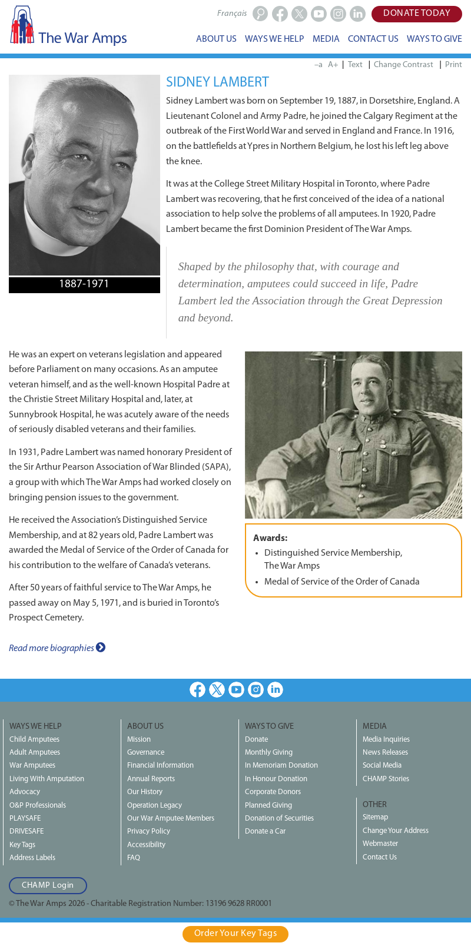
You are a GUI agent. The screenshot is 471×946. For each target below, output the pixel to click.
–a (318, 65)
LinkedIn (275, 690)
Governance (145, 752)
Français (232, 13)
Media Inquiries (386, 739)
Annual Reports (151, 779)
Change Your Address (396, 831)
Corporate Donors (273, 792)
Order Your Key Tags (235, 933)
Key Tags (22, 845)
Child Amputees (34, 739)
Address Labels (32, 858)
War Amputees (32, 765)
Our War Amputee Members (170, 818)
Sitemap (375, 817)
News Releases (385, 752)
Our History (144, 792)
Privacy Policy (148, 831)
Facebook (197, 690)
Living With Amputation (46, 779)
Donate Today (416, 13)
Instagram (256, 690)
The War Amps (68, 25)
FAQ (133, 858)
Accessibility (146, 845)
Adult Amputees (34, 752)
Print (453, 65)
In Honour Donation (276, 779)
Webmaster (380, 844)
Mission (139, 739)
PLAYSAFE (25, 818)
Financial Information (160, 765)
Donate (256, 739)
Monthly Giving (269, 752)
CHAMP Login (48, 885)
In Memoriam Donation (281, 765)
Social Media (382, 765)
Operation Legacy (154, 805)
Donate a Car (265, 831)
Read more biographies (57, 647)
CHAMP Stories (386, 779)
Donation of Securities (279, 818)
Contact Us (380, 857)
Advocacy (24, 792)
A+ (333, 65)
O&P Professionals (37, 805)
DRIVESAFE (26, 831)
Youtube (236, 690)
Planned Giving (268, 805)
